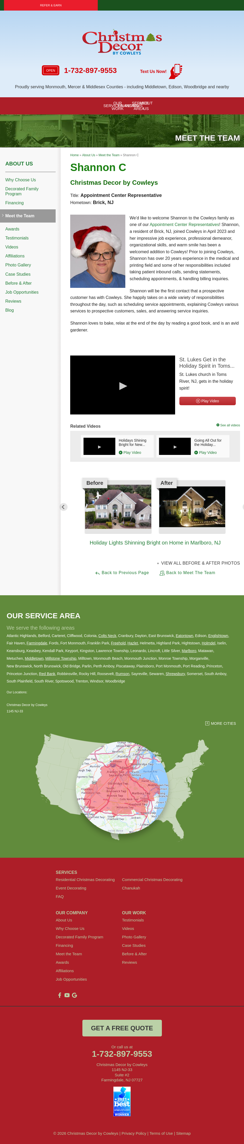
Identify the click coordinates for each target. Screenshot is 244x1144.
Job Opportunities (21, 292)
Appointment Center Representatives (184, 224)
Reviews (13, 301)
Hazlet (132, 643)
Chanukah (131, 888)
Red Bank (47, 674)
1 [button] (147, 550)
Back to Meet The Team (187, 573)
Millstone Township (60, 658)
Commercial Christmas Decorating (152, 879)
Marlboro (189, 651)
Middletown (34, 658)
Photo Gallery (18, 265)
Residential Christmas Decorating (85, 879)
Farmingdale (36, 643)
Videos (11, 247)
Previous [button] (64, 507)
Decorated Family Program (21, 191)
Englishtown (218, 636)
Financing (14, 203)
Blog (9, 310)
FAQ (60, 896)
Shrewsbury (175, 674)
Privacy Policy (134, 1133)
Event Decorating (71, 888)
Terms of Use (161, 1133)
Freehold (118, 643)
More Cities (223, 723)
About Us (19, 164)
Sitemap (183, 1133)
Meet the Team (19, 216)
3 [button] (163, 550)
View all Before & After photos (200, 563)
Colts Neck (107, 636)
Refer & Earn (50, 5)
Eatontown (184, 636)
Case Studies (17, 274)
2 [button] (155, 550)
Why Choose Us (20, 180)
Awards (12, 229)
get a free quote (122, 1028)
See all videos (228, 425)
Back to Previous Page (122, 573)
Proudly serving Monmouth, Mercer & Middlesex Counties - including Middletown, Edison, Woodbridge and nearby (122, 87)
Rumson (122, 674)
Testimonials (17, 238)
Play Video (207, 401)
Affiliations (15, 256)
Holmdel (208, 643)
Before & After (18, 283)
